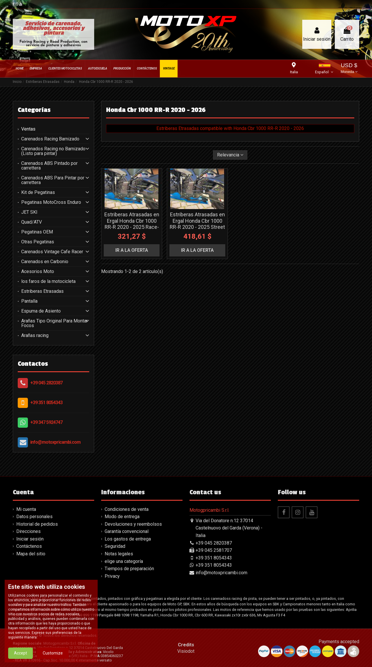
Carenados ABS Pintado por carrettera (49, 165)
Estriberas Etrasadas (42, 291)
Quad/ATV (31, 222)
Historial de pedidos (37, 524)
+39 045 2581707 (214, 550)
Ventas (28, 129)
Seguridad (115, 546)
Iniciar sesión (30, 539)
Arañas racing (35, 335)
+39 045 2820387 (46, 383)
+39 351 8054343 (46, 402)
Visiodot (185, 651)
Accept (20, 653)
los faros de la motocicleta (48, 281)
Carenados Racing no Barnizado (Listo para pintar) (53, 151)
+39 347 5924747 (46, 422)
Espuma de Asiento (41, 311)
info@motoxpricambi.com (55, 442)
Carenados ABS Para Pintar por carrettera (52, 180)
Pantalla (29, 301)
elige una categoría (124, 561)
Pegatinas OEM (37, 232)
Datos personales (34, 516)
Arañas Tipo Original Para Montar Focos (54, 323)
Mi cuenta (26, 509)
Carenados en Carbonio (44, 261)
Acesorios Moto (37, 271)
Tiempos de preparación (129, 568)
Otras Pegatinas (37, 242)
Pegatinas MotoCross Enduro (51, 202)
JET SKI (29, 212)
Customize (53, 653)
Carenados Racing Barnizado (50, 139)
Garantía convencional (127, 531)
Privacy (112, 576)
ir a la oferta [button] (131, 250)
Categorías (34, 110)
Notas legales (119, 554)
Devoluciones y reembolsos (133, 524)
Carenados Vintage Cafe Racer (52, 251)
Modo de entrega (122, 516)
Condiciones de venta (127, 509)
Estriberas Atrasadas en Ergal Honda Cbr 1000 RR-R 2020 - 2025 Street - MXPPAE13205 (197, 223)
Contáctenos (29, 546)
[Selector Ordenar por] (230, 155)
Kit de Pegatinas (38, 192)
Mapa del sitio (30, 554)
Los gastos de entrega (128, 539)
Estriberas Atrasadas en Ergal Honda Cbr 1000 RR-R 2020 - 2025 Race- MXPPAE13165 (131, 223)
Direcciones (28, 531)
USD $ (349, 68)
